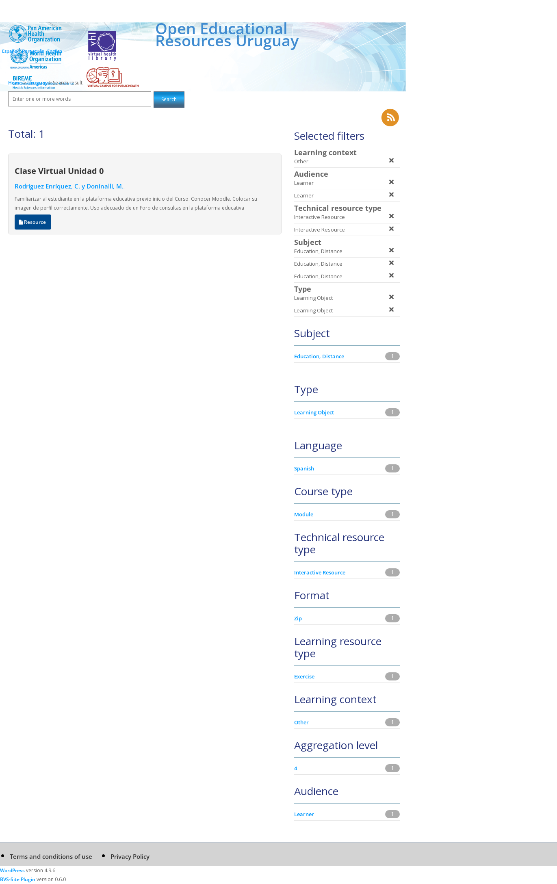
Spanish (304, 468)
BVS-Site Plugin (17, 879)
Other (301, 722)
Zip (298, 618)
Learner (304, 814)
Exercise (304, 676)
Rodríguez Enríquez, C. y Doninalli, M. (69, 186)
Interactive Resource (319, 572)
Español (10, 51)
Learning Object (314, 412)
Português (33, 51)
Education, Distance (319, 356)
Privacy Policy (130, 856)
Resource (33, 222)
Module (303, 514)
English (54, 51)
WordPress (12, 870)
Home (15, 82)
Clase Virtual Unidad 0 (59, 170)
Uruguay (38, 82)
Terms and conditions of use (51, 856)
